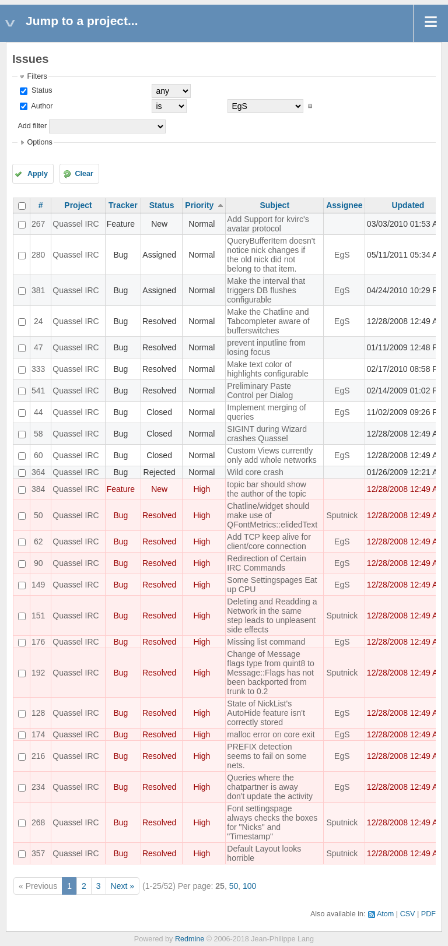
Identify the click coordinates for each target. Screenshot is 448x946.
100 (249, 886)
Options (39, 142)
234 (38, 787)
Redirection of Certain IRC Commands (266, 563)
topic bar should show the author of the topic (266, 489)
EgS (341, 254)
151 (38, 615)
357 (38, 853)
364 (38, 472)
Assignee (344, 205)
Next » (122, 886)
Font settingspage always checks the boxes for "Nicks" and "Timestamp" (272, 822)
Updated (407, 205)
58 (38, 433)
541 (38, 390)
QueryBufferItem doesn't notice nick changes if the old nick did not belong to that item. (271, 254)
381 (38, 290)
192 (38, 672)
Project (78, 205)
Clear (84, 174)
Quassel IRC (75, 223)
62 (38, 541)
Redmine (189, 939)
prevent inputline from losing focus (266, 347)
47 (38, 347)
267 (38, 223)
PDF (428, 914)
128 (38, 713)
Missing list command (266, 641)
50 (38, 515)
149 (38, 584)
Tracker (123, 205)
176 (38, 641)
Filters (37, 76)
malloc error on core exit (270, 734)
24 (38, 321)
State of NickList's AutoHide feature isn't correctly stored (265, 713)
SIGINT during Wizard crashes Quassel (267, 433)
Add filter (32, 126)
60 (38, 455)
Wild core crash (255, 472)
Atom (385, 914)
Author (40, 106)
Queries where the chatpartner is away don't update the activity (270, 787)
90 (38, 563)
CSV (407, 914)
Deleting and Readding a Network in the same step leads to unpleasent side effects (272, 615)
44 (38, 412)
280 (38, 254)
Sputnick (342, 515)
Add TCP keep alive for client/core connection (268, 541)
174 (38, 734)
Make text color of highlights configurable (267, 369)
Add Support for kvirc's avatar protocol (268, 223)
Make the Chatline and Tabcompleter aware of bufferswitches (268, 321)
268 (38, 822)
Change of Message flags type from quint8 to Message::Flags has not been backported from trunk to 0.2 (270, 672)
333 (38, 369)
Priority (199, 205)
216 (38, 756)
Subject (274, 205)
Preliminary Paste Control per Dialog (260, 390)
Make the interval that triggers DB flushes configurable (266, 290)
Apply (37, 174)
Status (40, 90)
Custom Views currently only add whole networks (271, 455)
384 (38, 489)
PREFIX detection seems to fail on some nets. (266, 756)
